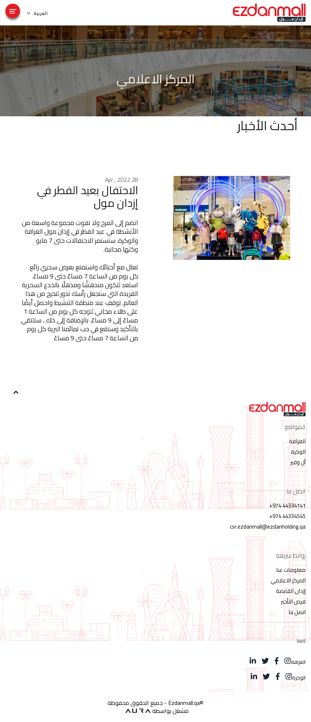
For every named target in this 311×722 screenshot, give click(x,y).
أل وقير (298, 462)
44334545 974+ (287, 516)
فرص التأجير (293, 601)
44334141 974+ (287, 505)
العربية (37, 13)
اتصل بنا (297, 612)
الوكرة (298, 451)
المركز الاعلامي (288, 580)
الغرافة (297, 441)
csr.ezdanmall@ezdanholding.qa (268, 526)
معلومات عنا (291, 570)
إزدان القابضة (291, 591)
